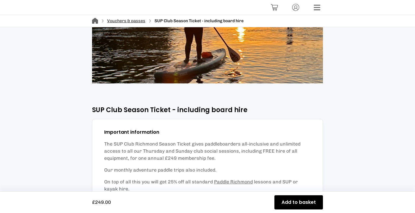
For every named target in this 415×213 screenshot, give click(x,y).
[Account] (296, 7)
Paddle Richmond (233, 182)
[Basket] (274, 7)
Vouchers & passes (126, 20)
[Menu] (317, 7)
